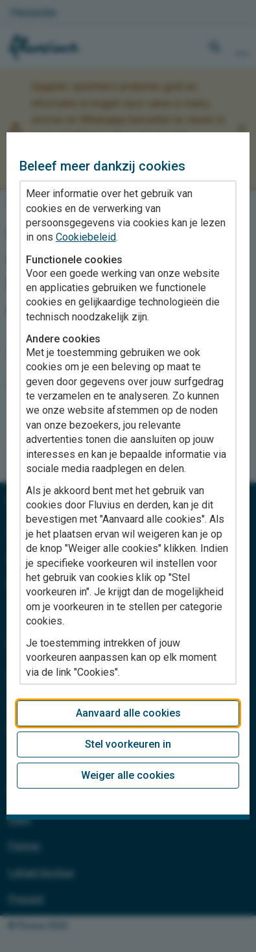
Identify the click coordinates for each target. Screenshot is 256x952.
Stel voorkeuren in (128, 744)
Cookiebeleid (86, 237)
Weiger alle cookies (128, 775)
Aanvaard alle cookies (128, 713)
